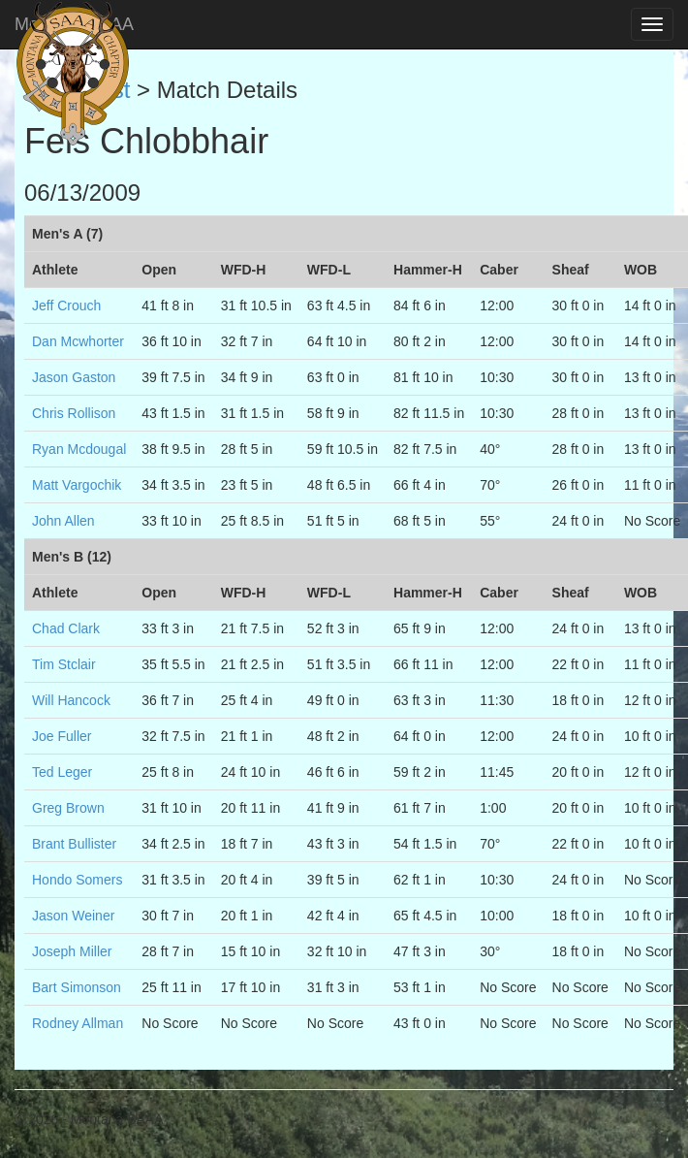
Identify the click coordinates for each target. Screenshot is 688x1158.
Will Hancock (71, 700)
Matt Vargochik (76, 485)
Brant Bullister (74, 844)
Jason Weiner (73, 915)
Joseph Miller (71, 951)
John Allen (63, 521)
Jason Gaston (73, 377)
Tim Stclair (64, 664)
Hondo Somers (77, 879)
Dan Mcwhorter (78, 341)
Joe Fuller (61, 736)
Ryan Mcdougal (79, 449)
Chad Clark (66, 628)
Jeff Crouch (66, 305)
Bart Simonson (76, 987)
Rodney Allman (77, 1023)
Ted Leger (62, 772)
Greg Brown (68, 808)
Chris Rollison (73, 413)
